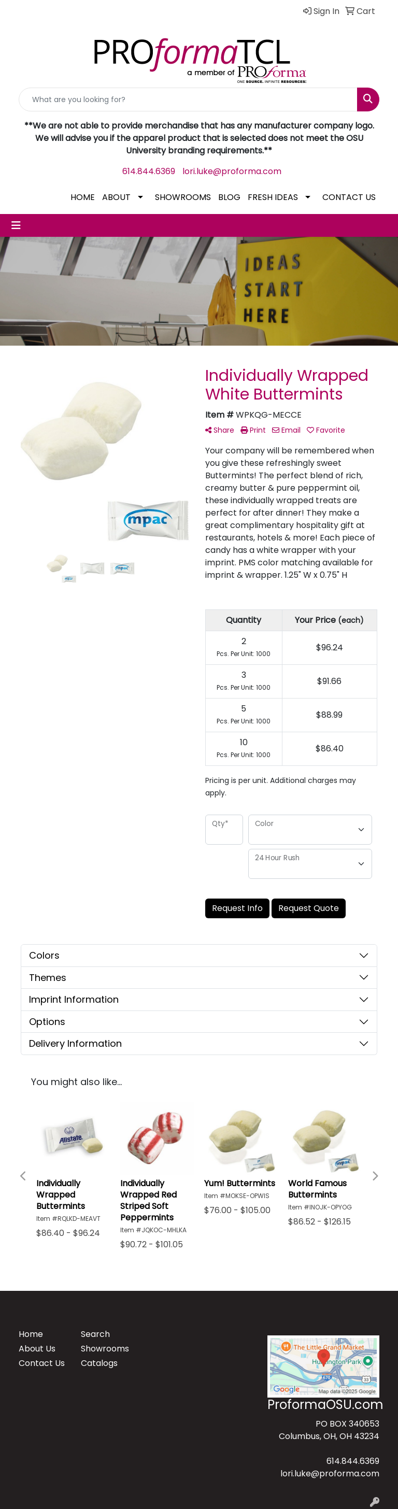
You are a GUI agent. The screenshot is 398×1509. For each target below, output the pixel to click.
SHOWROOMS (183, 197)
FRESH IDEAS (273, 197)
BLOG (229, 197)
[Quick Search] (188, 99)
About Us (37, 1349)
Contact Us (42, 1363)
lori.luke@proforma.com (231, 171)
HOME (82, 197)
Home (31, 1334)
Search (95, 1334)
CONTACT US (349, 197)
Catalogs (99, 1363)
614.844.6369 (148, 171)
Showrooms (105, 1349)
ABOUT (116, 197)
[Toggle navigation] (16, 225)
